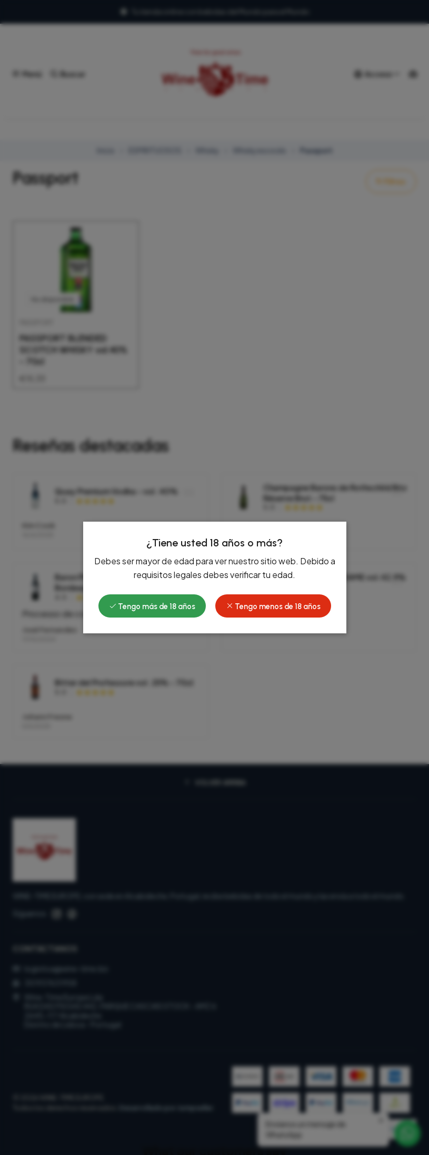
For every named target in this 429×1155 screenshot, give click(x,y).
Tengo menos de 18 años (273, 606)
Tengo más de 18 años (152, 606)
